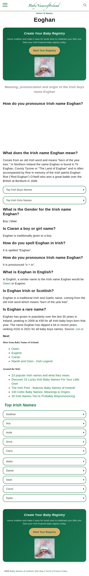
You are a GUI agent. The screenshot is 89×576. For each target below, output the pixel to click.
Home (39, 13)
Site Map (39, 571)
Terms (49, 571)
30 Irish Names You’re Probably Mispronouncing (43, 396)
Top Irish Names (20, 405)
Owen (7, 283)
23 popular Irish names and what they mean (40, 375)
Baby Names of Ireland (21, 571)
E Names (48, 13)
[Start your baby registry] (44, 54)
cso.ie (79, 329)
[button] (85, 5)
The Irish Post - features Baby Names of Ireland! (43, 387)
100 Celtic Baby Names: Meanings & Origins (41, 392)
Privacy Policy (60, 571)
